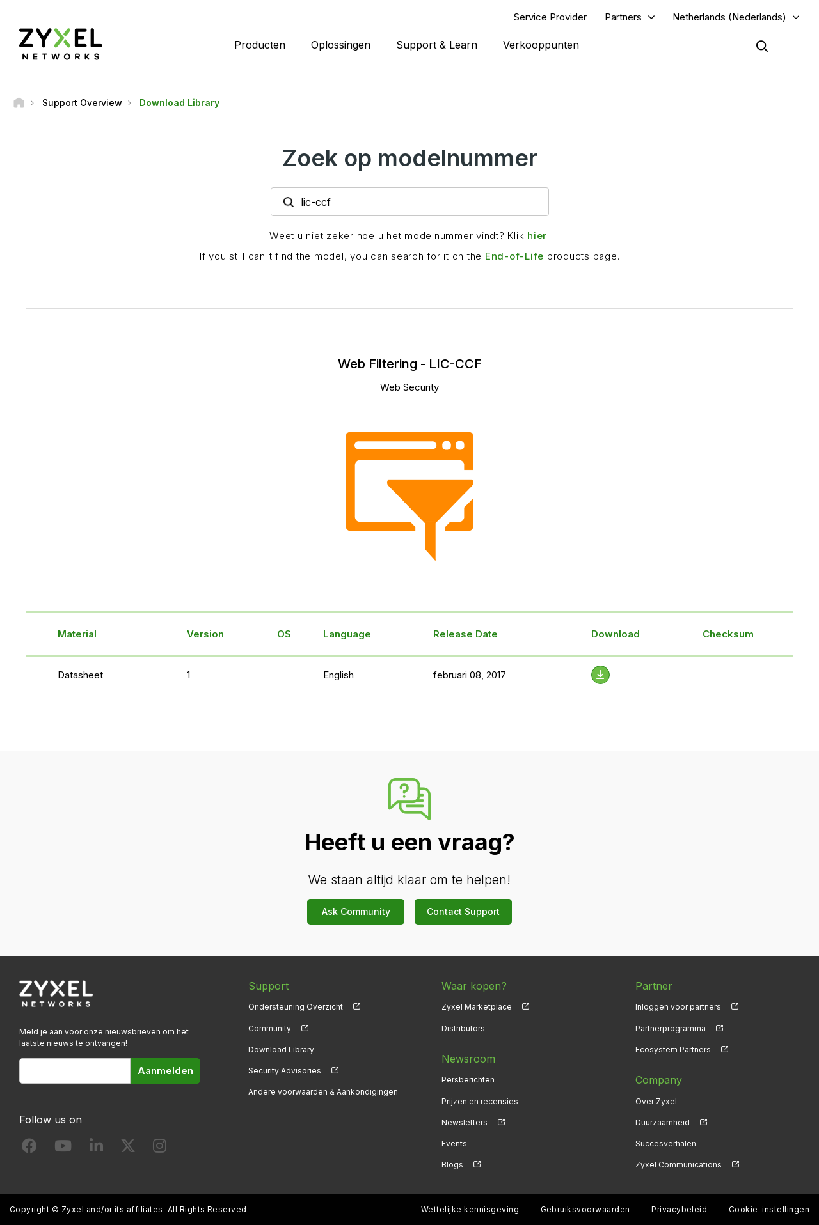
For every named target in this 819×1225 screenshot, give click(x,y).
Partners (623, 17)
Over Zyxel (656, 1101)
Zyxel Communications (678, 1164)
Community (269, 1028)
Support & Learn (436, 44)
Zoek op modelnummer (409, 158)
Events (454, 1143)
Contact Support (463, 911)
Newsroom (468, 1058)
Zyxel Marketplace (476, 1006)
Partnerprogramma (670, 1028)
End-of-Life (514, 256)
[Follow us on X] (128, 1148)
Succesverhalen (665, 1143)
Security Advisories (284, 1070)
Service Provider (550, 17)
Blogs (452, 1164)
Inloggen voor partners (678, 1006)
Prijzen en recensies (479, 1101)
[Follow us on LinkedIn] (96, 1148)
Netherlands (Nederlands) (729, 17)
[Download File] (600, 675)
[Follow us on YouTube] (63, 1148)
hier (537, 236)
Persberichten (468, 1079)
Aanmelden (165, 1071)
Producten (259, 44)
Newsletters (464, 1122)
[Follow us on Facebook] (29, 1148)
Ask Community (356, 911)
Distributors (463, 1028)
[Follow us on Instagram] (159, 1148)
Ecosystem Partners (673, 1049)
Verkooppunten (541, 44)
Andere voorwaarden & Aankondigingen (323, 1091)
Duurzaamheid (662, 1122)
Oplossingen (340, 44)
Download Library (281, 1049)
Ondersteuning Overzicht (295, 1006)
